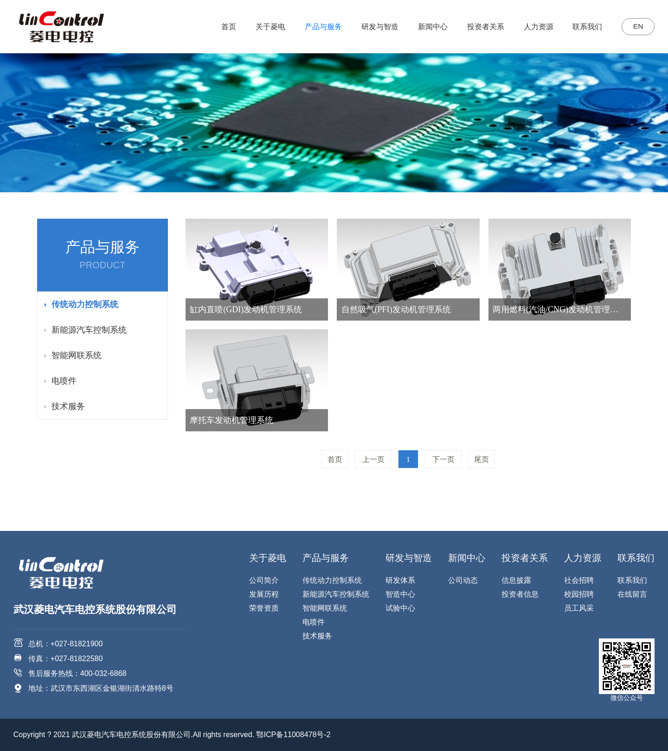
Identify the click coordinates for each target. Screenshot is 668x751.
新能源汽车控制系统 (89, 329)
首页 (225, 27)
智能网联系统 (76, 355)
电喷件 (64, 380)
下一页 (443, 459)
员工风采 (579, 608)
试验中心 (400, 608)
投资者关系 (482, 27)
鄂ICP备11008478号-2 (293, 734)
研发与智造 (376, 27)
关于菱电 (267, 27)
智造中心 (400, 594)
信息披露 (516, 580)
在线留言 (632, 594)
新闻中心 (429, 27)
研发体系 (400, 580)
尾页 (481, 459)
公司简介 (264, 580)
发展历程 (264, 594)
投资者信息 (520, 594)
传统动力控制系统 (84, 304)
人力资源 (535, 27)
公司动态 (463, 580)
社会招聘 (579, 580)
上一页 (373, 459)
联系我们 (584, 27)
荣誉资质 (264, 608)
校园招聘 (579, 594)
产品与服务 (320, 27)
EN (636, 27)
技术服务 (68, 406)
